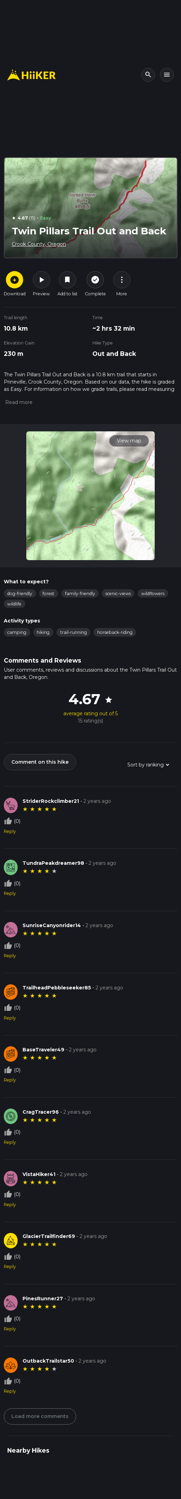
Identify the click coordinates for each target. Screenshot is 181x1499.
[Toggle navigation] (167, 75)
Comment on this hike (40, 762)
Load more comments (40, 1416)
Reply (10, 831)
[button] (18, 402)
